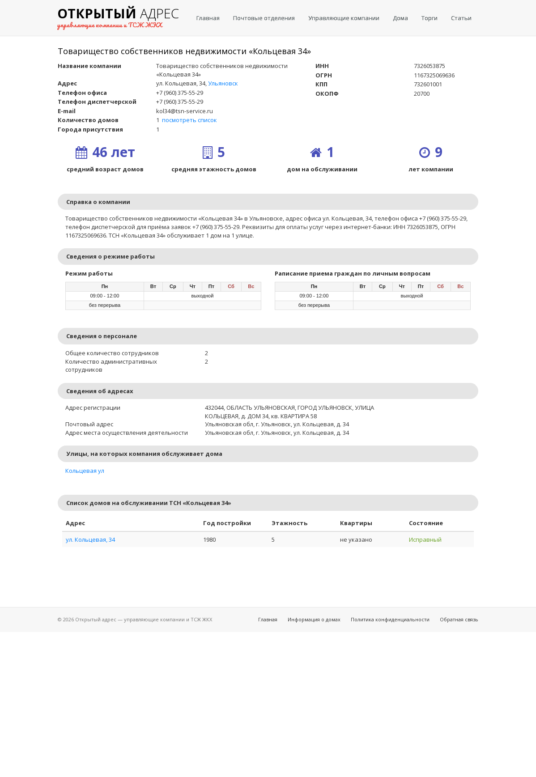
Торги (429, 18)
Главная (208, 18)
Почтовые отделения (264, 18)
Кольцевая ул (84, 471)
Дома (400, 18)
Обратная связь (459, 619)
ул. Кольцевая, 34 (90, 539)
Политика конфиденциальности (390, 619)
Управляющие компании (343, 18)
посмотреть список (189, 120)
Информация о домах (314, 619)
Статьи (461, 18)
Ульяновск (223, 83)
